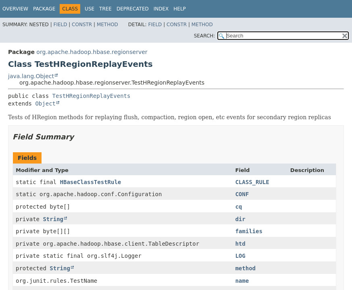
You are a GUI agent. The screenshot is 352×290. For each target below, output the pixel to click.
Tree (105, 9)
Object (45, 103)
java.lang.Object (31, 76)
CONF (242, 194)
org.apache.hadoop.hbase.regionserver (91, 52)
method (245, 268)
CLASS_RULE (252, 182)
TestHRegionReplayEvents (91, 96)
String (53, 219)
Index (161, 9)
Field (60, 24)
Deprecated (133, 9)
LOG (240, 256)
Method (107, 24)
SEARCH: (204, 36)
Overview (15, 9)
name (242, 281)
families (248, 231)
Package (44, 9)
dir (240, 219)
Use (89, 9)
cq (238, 206)
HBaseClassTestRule (90, 182)
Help (179, 9)
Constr (82, 24)
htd (240, 243)
